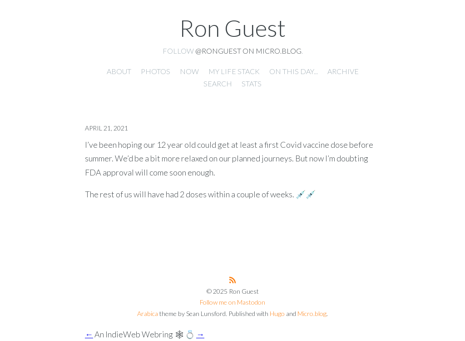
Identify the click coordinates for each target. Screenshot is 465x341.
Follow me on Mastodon (232, 302)
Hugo (277, 313)
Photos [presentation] (155, 71)
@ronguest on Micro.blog (248, 50)
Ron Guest (232, 28)
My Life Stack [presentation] (234, 71)
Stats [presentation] (252, 83)
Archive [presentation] (343, 71)
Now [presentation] (189, 71)
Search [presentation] (217, 83)
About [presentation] (119, 71)
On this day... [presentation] (293, 71)
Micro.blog (311, 313)
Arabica (147, 313)
